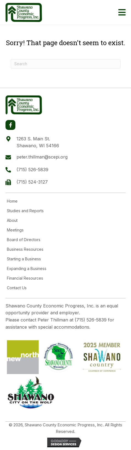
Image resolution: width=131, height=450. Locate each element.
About (12, 220)
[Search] (66, 64)
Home (12, 201)
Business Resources (25, 249)
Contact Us (17, 288)
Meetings (15, 230)
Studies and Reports (25, 211)
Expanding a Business (26, 269)
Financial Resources (25, 278)
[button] (10, 125)
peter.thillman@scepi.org (42, 157)
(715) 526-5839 (32, 169)
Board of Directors (23, 240)
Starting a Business (24, 259)
